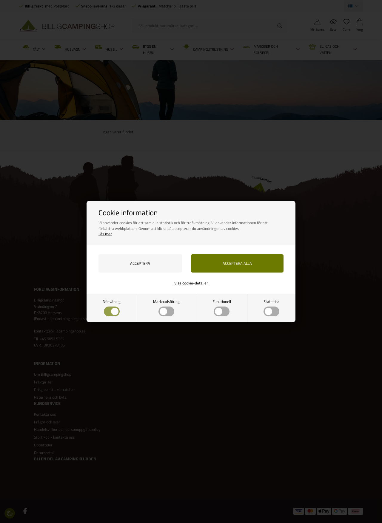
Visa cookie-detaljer (191, 283)
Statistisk (271, 307)
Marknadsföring (166, 307)
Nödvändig (112, 307)
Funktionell (221, 307)
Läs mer (105, 234)
